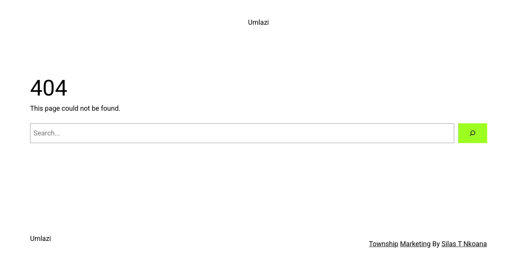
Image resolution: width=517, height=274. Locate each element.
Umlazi (258, 22)
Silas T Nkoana (464, 244)
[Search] (472, 133)
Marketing (415, 244)
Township (383, 244)
